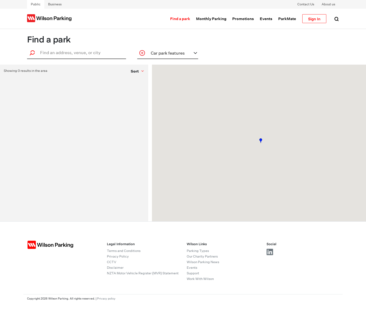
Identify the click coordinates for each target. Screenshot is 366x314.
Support (193, 273)
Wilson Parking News (203, 262)
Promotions (243, 18)
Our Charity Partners (202, 256)
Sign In (314, 18)
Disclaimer (115, 267)
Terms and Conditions (124, 251)
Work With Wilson (200, 279)
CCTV (111, 262)
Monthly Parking (211, 18)
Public (36, 4)
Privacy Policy (118, 256)
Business (55, 4)
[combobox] (78, 53)
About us (328, 4)
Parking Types (198, 251)
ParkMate (287, 18)
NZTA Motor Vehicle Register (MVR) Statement (143, 273)
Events (266, 18)
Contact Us (305, 4)
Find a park (180, 18)
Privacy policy (106, 298)
